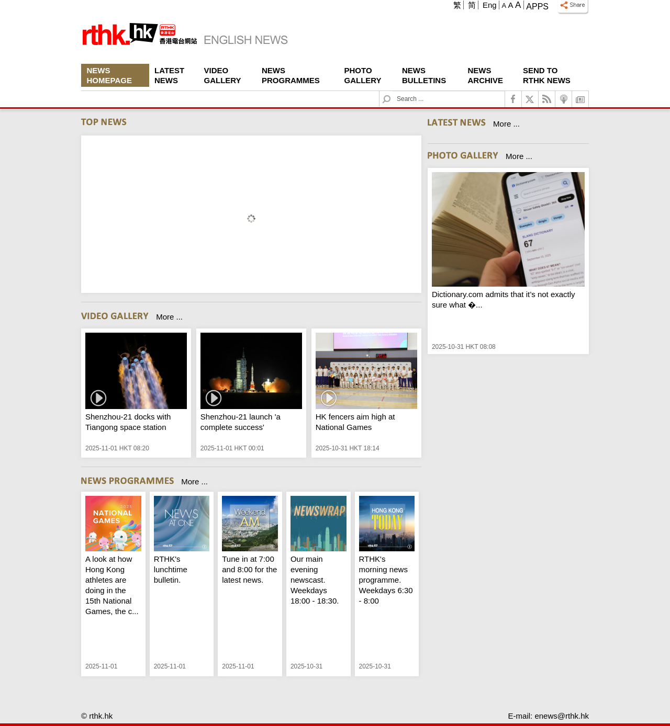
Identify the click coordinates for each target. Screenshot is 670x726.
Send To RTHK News (547, 75)
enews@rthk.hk (561, 715)
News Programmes (291, 75)
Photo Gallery (363, 75)
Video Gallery (222, 75)
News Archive (486, 75)
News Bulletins (424, 75)
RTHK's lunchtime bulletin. (170, 569)
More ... (169, 316)
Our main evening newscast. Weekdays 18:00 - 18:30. (315, 579)
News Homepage (109, 75)
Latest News (169, 75)
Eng (490, 5)
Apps (537, 6)
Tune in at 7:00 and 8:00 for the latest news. (249, 569)
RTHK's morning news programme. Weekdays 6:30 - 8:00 (386, 579)
